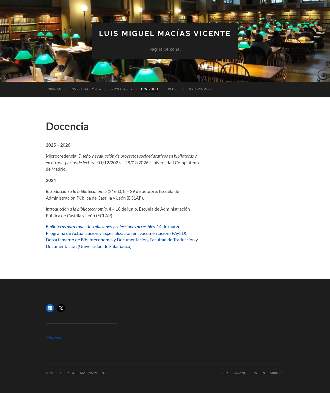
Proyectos (119, 89)
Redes (173, 89)
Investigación (84, 89)
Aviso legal (54, 337)
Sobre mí (53, 89)
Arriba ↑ (277, 373)
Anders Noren (252, 373)
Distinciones (199, 89)
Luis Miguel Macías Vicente (165, 33)
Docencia (150, 89)
